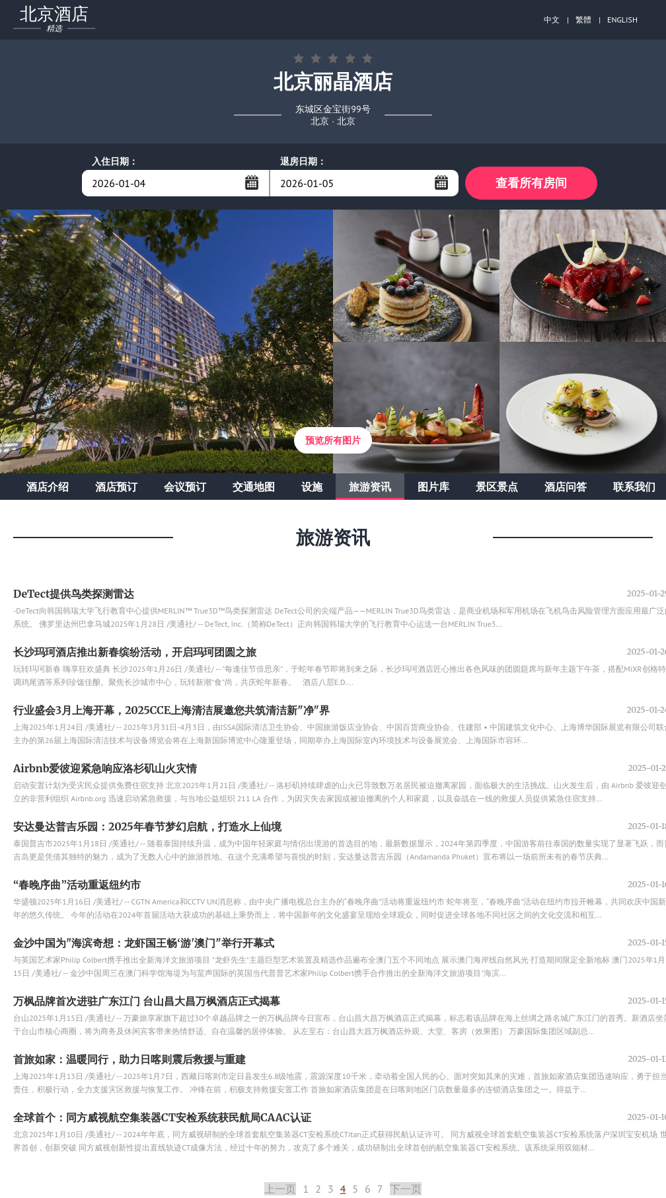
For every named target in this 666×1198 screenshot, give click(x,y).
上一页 (280, 1188)
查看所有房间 (531, 182)
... (251, 182)
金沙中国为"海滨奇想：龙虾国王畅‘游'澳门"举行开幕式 (143, 942)
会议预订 (185, 486)
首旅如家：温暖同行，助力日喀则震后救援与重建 (129, 1059)
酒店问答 (565, 486)
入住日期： (115, 161)
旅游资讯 (370, 486)
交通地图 (254, 486)
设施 (311, 486)
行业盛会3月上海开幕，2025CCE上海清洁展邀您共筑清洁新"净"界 (171, 710)
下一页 (406, 1188)
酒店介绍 (47, 486)
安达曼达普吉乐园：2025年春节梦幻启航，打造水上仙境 (147, 826)
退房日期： (303, 161)
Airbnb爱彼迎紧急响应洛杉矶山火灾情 (105, 768)
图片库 (433, 486)
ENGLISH (622, 19)
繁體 (583, 19)
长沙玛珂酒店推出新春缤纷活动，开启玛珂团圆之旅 (134, 652)
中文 (552, 19)
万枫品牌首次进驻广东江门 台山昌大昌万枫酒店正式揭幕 (146, 1001)
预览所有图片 (333, 440)
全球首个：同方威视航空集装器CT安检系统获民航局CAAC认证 (162, 1117)
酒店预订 (116, 486)
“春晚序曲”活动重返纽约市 (77, 884)
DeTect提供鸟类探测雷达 (73, 593)
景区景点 (497, 486)
